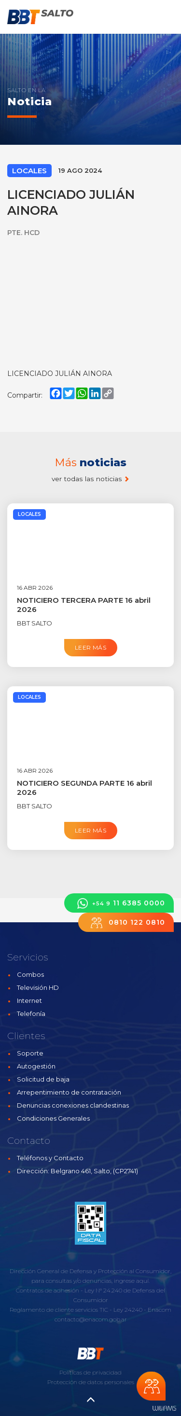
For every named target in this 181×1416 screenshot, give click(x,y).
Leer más (90, 647)
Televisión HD (38, 987)
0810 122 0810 (126, 922)
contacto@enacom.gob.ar (91, 1319)
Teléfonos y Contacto (50, 1158)
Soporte (30, 1053)
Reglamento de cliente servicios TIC (59, 1309)
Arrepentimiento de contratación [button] (69, 1092)
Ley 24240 (127, 1309)
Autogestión (36, 1066)
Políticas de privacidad (90, 1372)
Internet (29, 1000)
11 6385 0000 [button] (119, 903)
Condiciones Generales (53, 1118)
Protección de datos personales (90, 1382)
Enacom (159, 1309)
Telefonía (31, 1013)
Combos (30, 974)
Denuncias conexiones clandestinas (73, 1105)
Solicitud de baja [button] (43, 1079)
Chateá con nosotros (151, 1386)
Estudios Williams (164, 1408)
